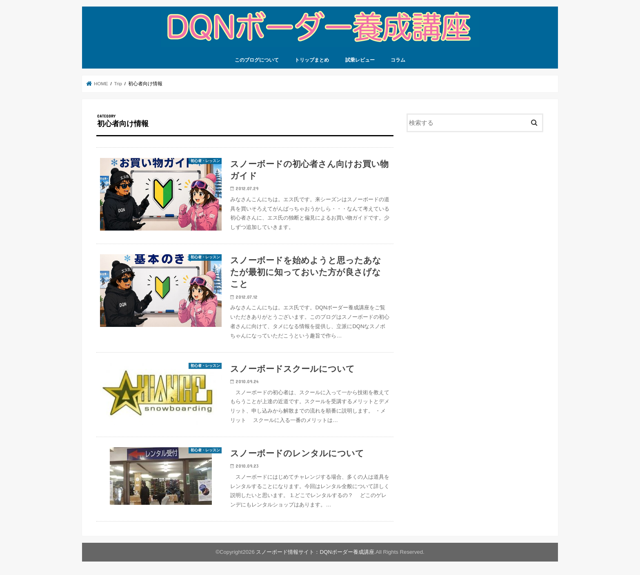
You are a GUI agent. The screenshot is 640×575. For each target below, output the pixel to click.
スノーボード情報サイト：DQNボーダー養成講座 (315, 552)
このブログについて (257, 60)
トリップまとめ (312, 60)
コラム (398, 60)
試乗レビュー (360, 60)
